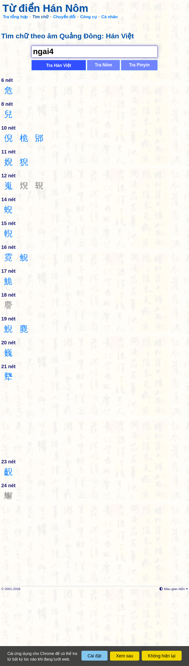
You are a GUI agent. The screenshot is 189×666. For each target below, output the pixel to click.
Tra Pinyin (139, 136)
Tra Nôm (103, 136)
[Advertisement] (94, 59)
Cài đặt (94, 655)
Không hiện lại (161, 655)
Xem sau (124, 655)
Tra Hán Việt (58, 136)
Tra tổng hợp (15, 17)
